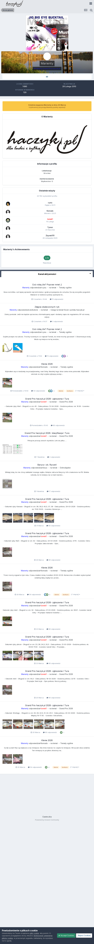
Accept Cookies (66, 935)
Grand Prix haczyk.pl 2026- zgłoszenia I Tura (47, 399)
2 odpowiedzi (53, 457)
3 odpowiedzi (56, 321)
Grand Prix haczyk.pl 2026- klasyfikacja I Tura (47, 433)
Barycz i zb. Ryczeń (47, 464)
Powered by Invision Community (47, 820)
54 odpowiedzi (38, 391)
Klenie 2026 (47, 364)
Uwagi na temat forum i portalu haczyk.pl (67, 310)
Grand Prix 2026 (66, 402)
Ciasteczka (47, 817)
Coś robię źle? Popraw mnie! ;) (47, 284)
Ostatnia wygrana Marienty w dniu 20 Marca (47, 105)
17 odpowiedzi (53, 491)
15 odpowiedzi (56, 299)
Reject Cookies (84, 935)
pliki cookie (34, 933)
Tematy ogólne (65, 287)
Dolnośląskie (65, 468)
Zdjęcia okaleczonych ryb (47, 307)
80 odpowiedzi (58, 425)
